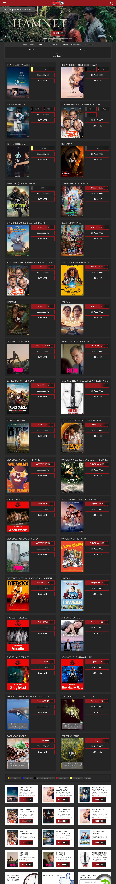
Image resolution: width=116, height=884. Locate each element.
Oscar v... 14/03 (97, 425)
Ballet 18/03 (43, 504)
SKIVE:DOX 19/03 (43, 543)
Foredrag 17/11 (97, 741)
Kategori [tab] (83, 49)
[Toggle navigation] (4, 3)
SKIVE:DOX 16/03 (97, 464)
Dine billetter (76, 45)
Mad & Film (89, 45)
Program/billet (28, 45)
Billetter (26, 799)
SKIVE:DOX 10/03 (43, 346)
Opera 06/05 (43, 662)
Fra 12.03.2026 (43, 385)
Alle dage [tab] (58, 55)
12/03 (97, 385)
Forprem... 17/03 (97, 504)
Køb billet (58, 33)
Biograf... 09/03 (97, 583)
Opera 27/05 (97, 662)
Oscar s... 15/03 (97, 622)
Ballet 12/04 (43, 622)
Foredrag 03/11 (42, 741)
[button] (5, 36)
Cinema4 (54, 3)
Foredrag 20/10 (97, 701)
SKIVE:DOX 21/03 (97, 543)
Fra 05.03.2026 (43, 267)
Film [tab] (31, 49)
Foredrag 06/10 (42, 701)
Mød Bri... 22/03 (42, 583)
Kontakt (65, 45)
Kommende (42, 45)
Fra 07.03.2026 (97, 188)
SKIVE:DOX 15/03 (43, 464)
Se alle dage (43, 75)
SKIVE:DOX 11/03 (97, 346)
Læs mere (42, 81)
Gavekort (54, 45)
